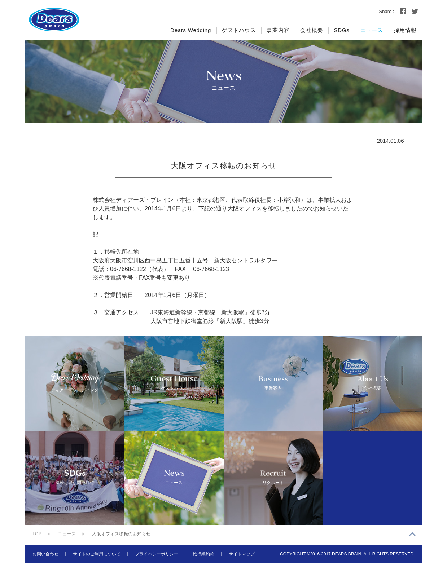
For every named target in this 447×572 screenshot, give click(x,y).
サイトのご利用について (96, 563)
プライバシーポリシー (156, 563)
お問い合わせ (45, 563)
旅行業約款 (203, 563)
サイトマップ (242, 563)
